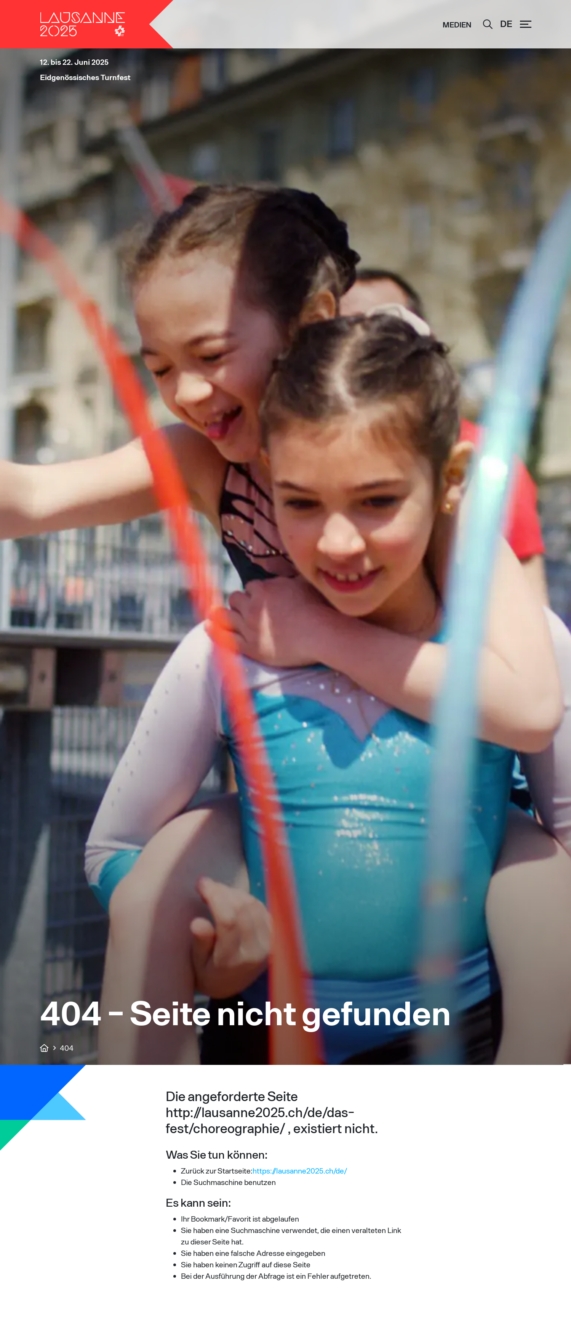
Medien (457, 24)
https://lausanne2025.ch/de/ (300, 1170)
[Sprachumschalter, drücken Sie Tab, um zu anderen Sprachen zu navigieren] (506, 24)
